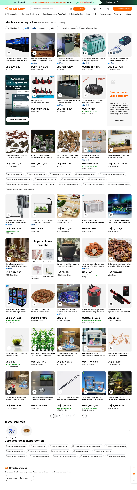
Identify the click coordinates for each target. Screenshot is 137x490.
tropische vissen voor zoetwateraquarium (86, 446)
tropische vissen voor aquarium (45, 179)
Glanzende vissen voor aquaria (91, 456)
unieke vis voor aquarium (103, 451)
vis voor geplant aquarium (68, 184)
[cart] (101, 9)
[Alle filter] (12, 28)
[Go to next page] (87, 416)
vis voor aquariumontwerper (16, 446)
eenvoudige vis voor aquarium (60, 174)
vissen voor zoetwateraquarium (72, 179)
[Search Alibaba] (50, 8)
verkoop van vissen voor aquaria (17, 184)
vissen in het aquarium (96, 179)
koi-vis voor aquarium (14, 174)
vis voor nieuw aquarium (60, 451)
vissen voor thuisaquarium (39, 456)
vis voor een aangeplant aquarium (18, 179)
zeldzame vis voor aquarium (85, 174)
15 (82, 416)
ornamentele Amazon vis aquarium (112, 174)
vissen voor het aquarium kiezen (64, 456)
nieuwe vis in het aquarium (37, 451)
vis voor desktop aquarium (15, 456)
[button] (70, 8)
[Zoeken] (79, 9)
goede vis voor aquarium (116, 456)
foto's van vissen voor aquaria (93, 184)
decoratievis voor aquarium (116, 446)
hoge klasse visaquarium (59, 446)
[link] (134, 468)
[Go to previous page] (50, 416)
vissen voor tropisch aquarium (44, 184)
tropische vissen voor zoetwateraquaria (20, 189)
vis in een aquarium (38, 446)
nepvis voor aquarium (81, 451)
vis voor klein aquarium (14, 451)
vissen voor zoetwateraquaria (119, 184)
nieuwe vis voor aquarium (35, 174)
